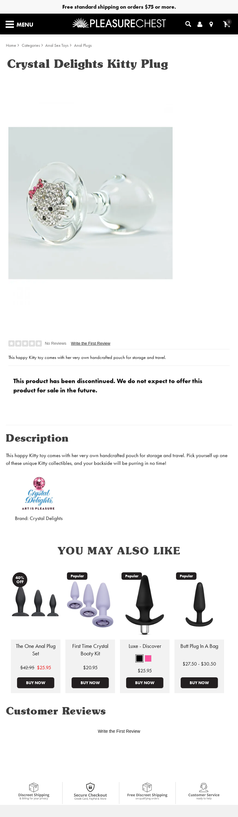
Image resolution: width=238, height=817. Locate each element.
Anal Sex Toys (56, 45)
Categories (31, 45)
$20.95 (90, 668)
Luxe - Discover (145, 646)
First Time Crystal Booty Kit (90, 650)
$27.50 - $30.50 (199, 664)
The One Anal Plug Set (35, 650)
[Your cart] (227, 24)
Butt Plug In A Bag (199, 646)
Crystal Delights (46, 518)
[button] (139, 658)
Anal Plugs (83, 45)
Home (11, 45)
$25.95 (145, 671)
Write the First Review (90, 343)
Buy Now (35, 682)
